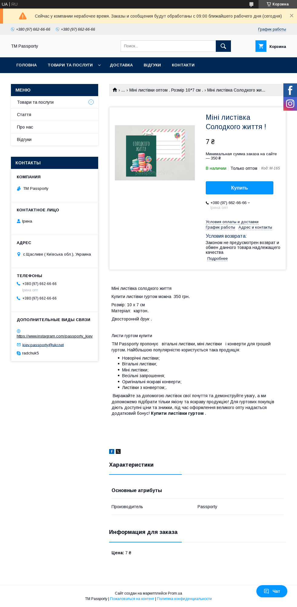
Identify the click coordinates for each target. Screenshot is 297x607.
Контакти (183, 65)
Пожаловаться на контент (132, 599)
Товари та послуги (70, 65)
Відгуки (152, 65)
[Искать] (223, 46)
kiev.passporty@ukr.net (43, 344)
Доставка (121, 65)
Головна (26, 65)
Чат (272, 591)
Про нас (25, 127)
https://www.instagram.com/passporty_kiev (55, 336)
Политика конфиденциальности (184, 599)
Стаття (24, 114)
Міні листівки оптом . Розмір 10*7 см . (166, 90)
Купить (239, 187)
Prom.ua (175, 593)
